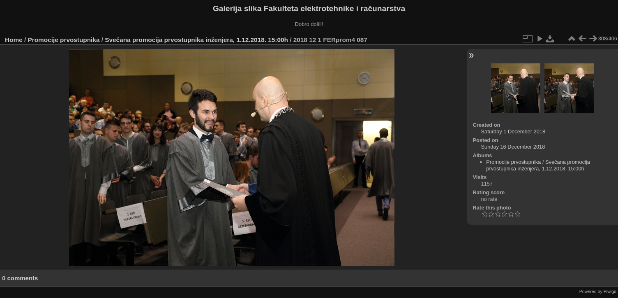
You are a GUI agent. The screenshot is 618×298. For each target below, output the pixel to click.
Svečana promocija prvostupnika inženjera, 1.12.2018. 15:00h (196, 39)
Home (14, 39)
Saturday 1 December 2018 (513, 131)
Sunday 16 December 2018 (513, 147)
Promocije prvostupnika (64, 39)
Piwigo (610, 291)
